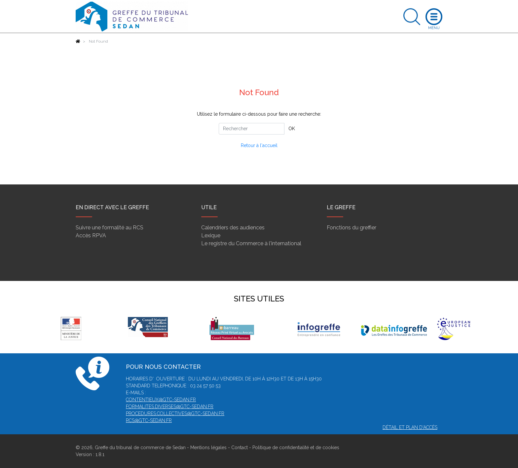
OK (291, 128)
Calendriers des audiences (233, 227)
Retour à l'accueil (259, 145)
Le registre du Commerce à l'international (251, 243)
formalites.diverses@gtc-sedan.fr (169, 406)
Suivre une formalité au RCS (109, 227)
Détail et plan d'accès (410, 427)
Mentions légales (208, 447)
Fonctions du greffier (351, 227)
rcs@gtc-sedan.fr (149, 420)
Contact (239, 447)
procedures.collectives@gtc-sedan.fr (175, 413)
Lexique (210, 235)
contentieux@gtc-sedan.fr (161, 399)
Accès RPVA (91, 235)
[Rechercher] (251, 129)
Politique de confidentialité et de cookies (295, 447)
